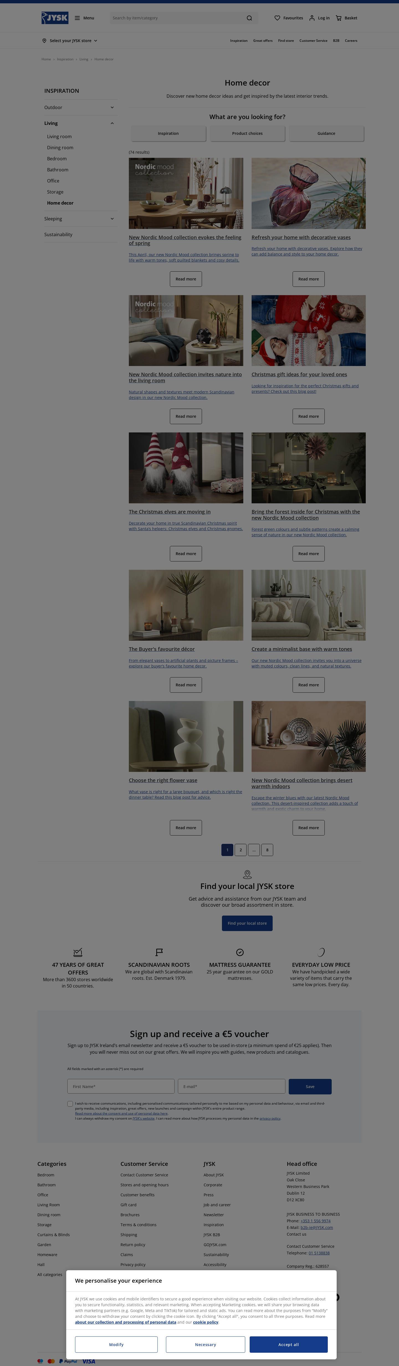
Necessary (205, 1344)
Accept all (288, 1344)
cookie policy (205, 1322)
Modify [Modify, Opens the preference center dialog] (116, 1344)
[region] (201, 1314)
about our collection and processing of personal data (125, 1322)
